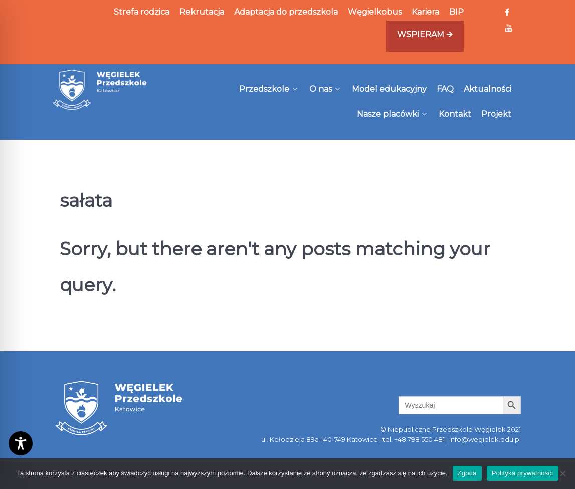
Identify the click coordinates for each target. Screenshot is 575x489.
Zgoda (467, 473)
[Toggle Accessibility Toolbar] (21, 443)
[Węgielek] (100, 89)
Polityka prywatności (522, 473)
